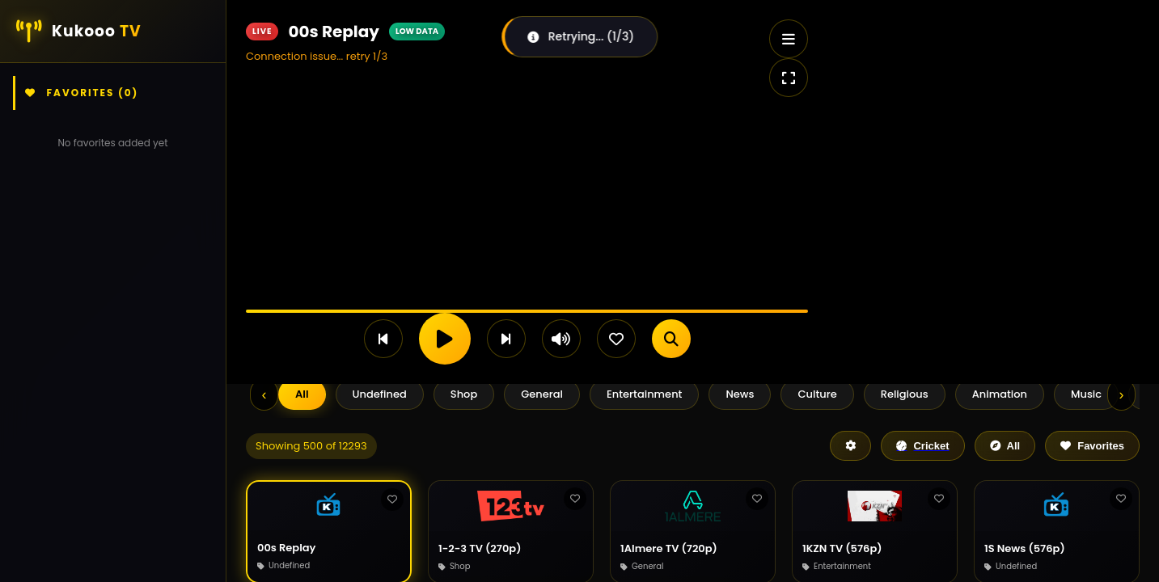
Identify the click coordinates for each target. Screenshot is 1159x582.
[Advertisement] (971, 113)
